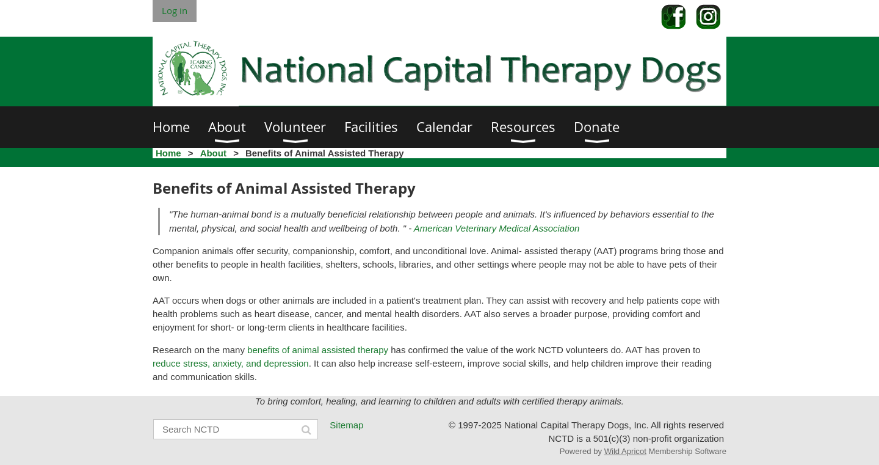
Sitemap (346, 425)
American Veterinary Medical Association (497, 228)
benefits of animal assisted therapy (317, 350)
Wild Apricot (625, 451)
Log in (174, 10)
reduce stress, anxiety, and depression (231, 363)
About (213, 153)
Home (168, 153)
